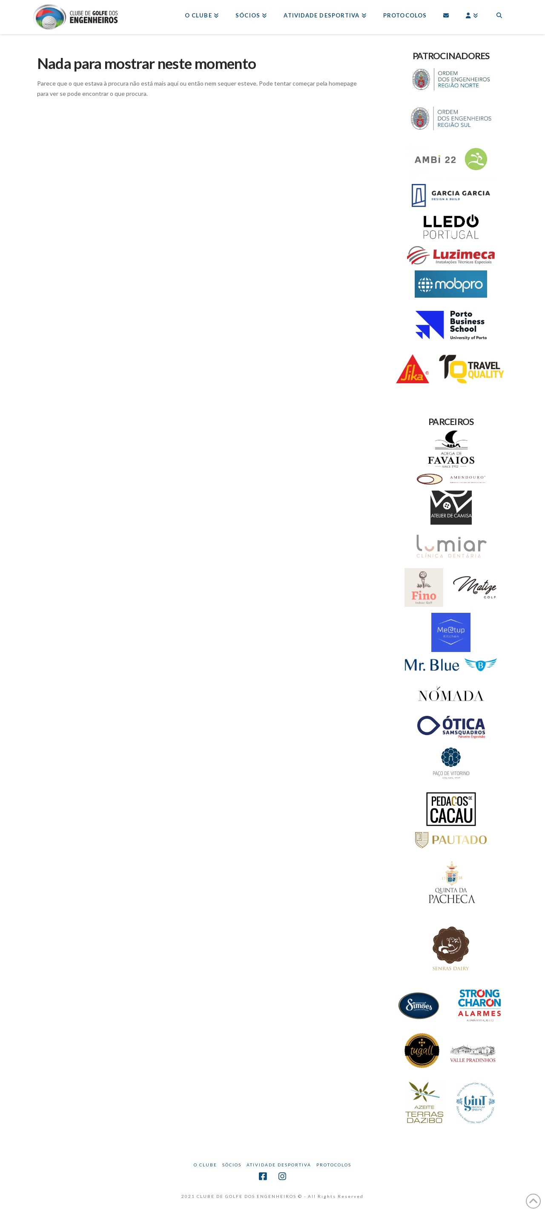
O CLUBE (205, 1164)
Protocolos (333, 1164)
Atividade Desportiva (279, 1164)
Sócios (231, 1164)
